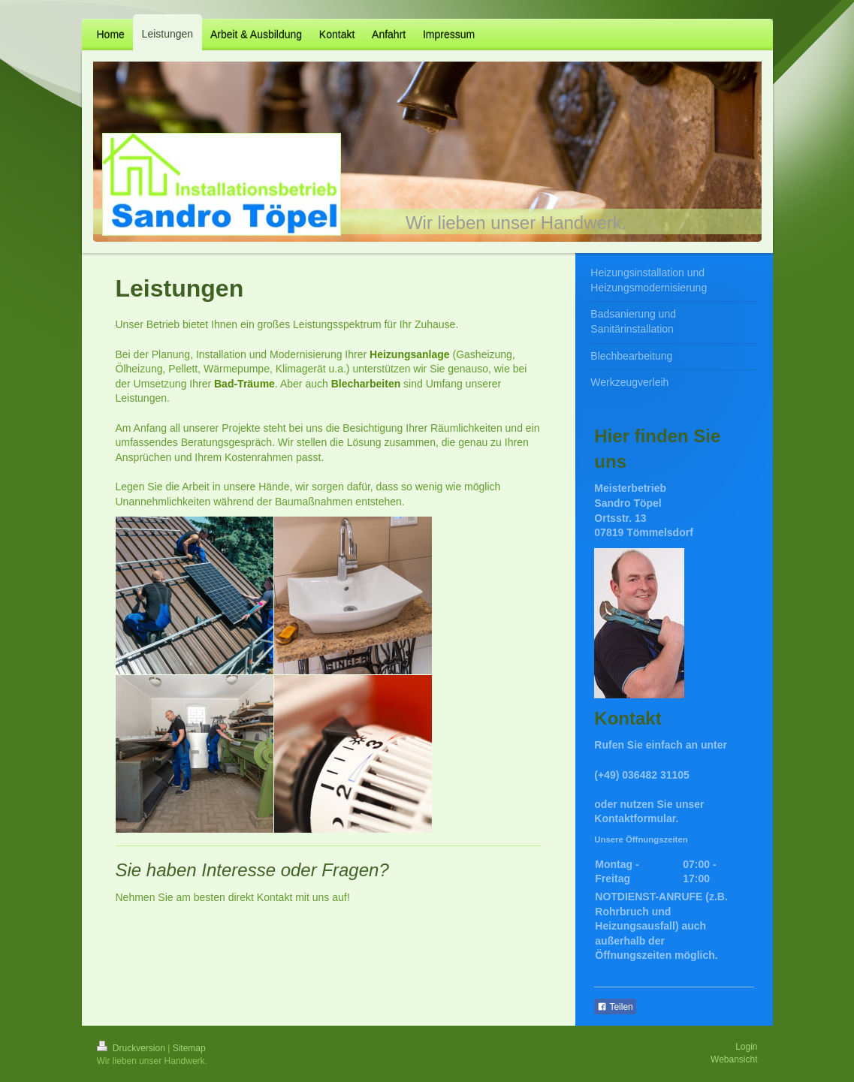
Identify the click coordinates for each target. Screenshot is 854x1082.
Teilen (614, 1007)
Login (746, 1046)
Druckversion (132, 1048)
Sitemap (189, 1048)
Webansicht (734, 1059)
